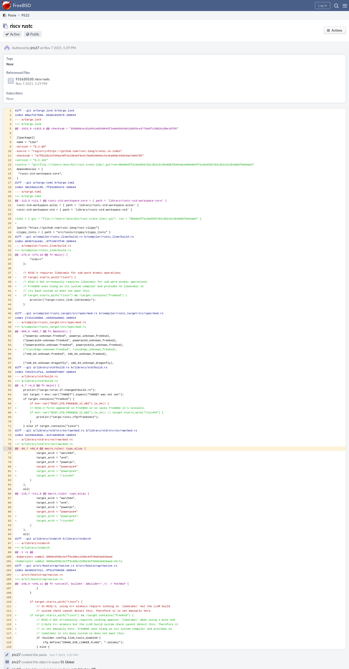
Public (35, 34)
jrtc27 (34, 48)
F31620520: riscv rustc (33, 79)
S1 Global (67, 662)
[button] (345, 5)
